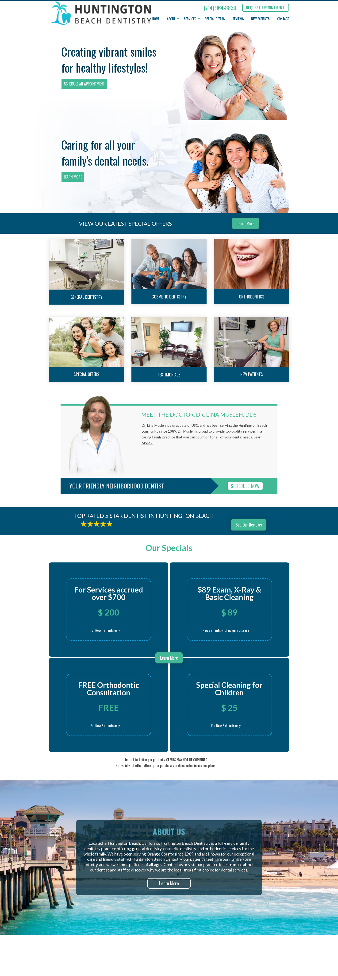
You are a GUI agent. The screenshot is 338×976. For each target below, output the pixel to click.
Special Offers (214, 18)
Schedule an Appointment (84, 84)
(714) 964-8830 (220, 7)
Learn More (73, 177)
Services (190, 18)
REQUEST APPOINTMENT (265, 8)
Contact (283, 18)
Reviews (238, 18)
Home (155, 18)
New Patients (260, 18)
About (171, 18)
